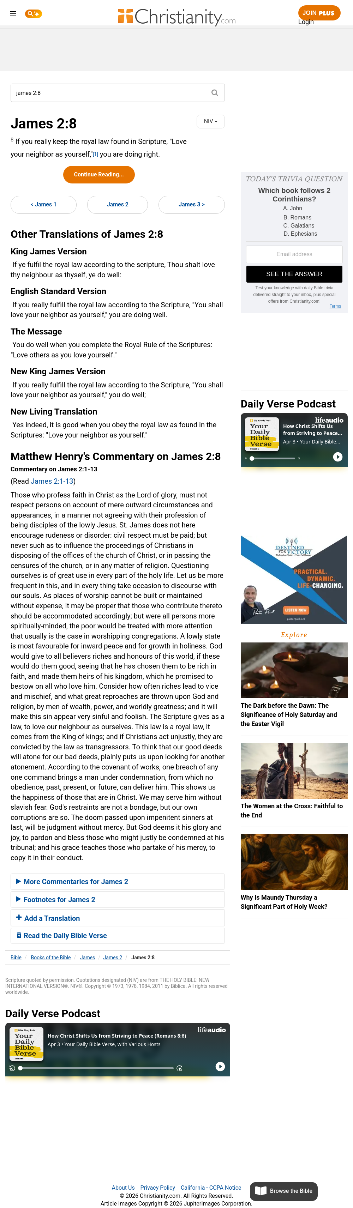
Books (51, 957)
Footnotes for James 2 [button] (55, 899)
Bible (16, 957)
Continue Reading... (99, 174)
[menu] (13, 15)
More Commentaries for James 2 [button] (72, 881)
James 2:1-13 (52, 481)
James (87, 957)
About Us (123, 1187)
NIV (210, 121)
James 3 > (192, 204)
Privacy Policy (157, 1187)
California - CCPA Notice (211, 1187)
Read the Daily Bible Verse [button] (61, 935)
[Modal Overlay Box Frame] (294, 242)
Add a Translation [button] (48, 918)
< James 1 (44, 204)
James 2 (117, 204)
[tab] (118, 881)
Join (319, 13)
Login (306, 21)
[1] (95, 154)
